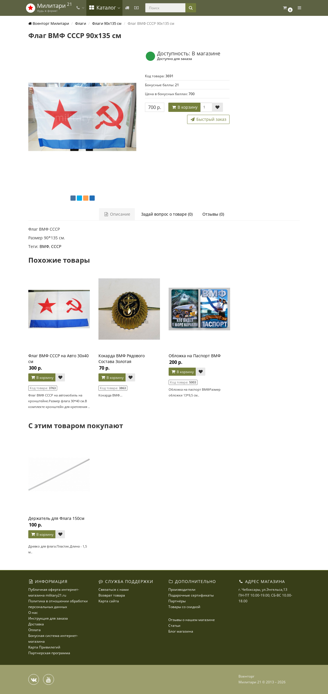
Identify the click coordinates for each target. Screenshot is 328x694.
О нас (33, 612)
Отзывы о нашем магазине (191, 619)
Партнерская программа (49, 652)
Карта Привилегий (44, 647)
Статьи (174, 625)
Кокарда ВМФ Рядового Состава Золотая (121, 358)
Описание (117, 214)
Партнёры (177, 601)
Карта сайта (108, 601)
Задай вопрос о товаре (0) (167, 214)
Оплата (34, 629)
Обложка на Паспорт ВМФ (195, 355)
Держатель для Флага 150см (56, 518)
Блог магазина (180, 631)
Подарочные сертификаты (191, 595)
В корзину (184, 107)
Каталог (104, 7)
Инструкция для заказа (48, 618)
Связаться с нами (113, 589)
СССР (56, 246)
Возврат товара (111, 595)
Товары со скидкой (184, 606)
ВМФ (44, 246)
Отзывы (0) (213, 214)
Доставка (36, 624)
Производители (181, 589)
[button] (287, 8)
